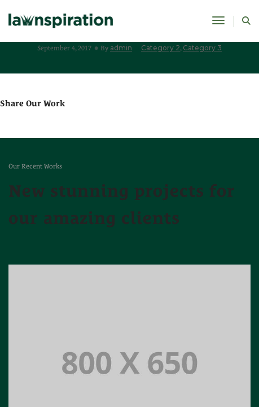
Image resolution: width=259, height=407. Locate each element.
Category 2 (160, 48)
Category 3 (202, 48)
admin (121, 48)
